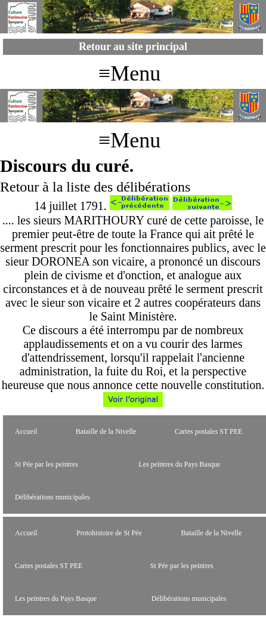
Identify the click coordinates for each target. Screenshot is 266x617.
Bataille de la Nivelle (106, 431)
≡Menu (129, 73)
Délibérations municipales (52, 497)
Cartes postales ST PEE (208, 431)
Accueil (26, 431)
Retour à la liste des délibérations (95, 187)
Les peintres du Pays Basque (179, 464)
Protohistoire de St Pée (109, 533)
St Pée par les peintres (46, 464)
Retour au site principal (133, 47)
